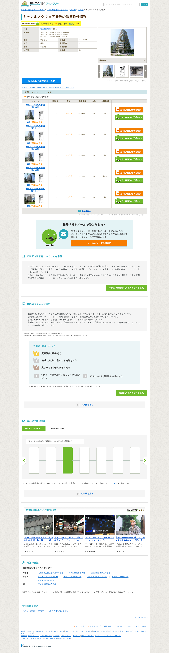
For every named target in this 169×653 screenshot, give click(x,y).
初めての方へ (81, 626)
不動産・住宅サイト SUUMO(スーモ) (34, 631)
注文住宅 (24, 636)
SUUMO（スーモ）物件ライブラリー (39, 3)
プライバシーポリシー (124, 626)
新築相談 (56, 636)
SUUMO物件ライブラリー (57, 10)
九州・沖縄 (66, 638)
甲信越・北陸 (39, 638)
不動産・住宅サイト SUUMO (33, 10)
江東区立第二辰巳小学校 (48, 577)
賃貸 (71, 24)
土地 (142, 631)
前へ (24, 460)
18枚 (29, 122)
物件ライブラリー (87, 636)
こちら (115, 483)
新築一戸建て (124, 631)
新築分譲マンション (100, 631)
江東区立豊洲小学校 (120, 577)
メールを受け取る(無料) (99, 243)
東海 (47, 638)
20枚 (29, 143)
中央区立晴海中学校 (77, 573)
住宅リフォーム (33, 636)
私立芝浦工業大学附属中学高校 (50, 573)
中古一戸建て (135, 631)
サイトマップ (95, 626)
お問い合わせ (141, 626)
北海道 (23, 638)
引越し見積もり (66, 636)
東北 (28, 638)
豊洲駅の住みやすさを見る (131, 393)
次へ (145, 460)
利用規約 (107, 626)
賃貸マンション (59, 631)
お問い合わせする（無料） (129, 110)
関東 (32, 638)
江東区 (81, 10)
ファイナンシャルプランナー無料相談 (108, 636)
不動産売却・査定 (46, 636)
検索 (145, 4)
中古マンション (113, 631)
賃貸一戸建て (80, 631)
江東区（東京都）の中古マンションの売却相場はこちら (45, 611)
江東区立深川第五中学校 (100, 573)
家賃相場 (89, 631)
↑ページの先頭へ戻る (141, 617)
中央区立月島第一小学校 (97, 577)
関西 (51, 638)
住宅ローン (76, 636)
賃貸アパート (70, 631)
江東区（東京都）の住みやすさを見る (126, 288)
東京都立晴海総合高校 (47, 584)
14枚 (29, 206)
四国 (55, 638)
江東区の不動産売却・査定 (41, 81)
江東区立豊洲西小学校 (72, 577)
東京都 (73, 10)
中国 (59, 638)
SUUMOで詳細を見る (129, 117)
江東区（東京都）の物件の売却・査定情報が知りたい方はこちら (48, 88)
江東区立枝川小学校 (46, 580)
